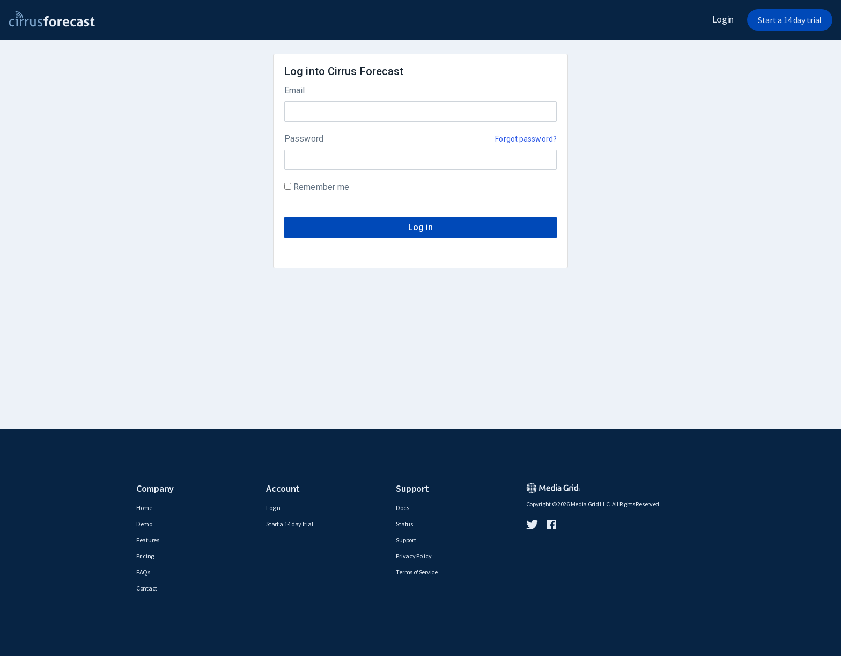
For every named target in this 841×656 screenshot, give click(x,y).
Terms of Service (416, 572)
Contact (146, 588)
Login (723, 19)
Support (406, 540)
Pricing (145, 556)
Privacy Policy (413, 556)
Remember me (321, 187)
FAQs (143, 572)
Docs (402, 508)
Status (404, 524)
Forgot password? (526, 139)
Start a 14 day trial (790, 19)
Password (303, 139)
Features (147, 540)
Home (144, 508)
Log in (420, 227)
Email (294, 90)
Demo (144, 524)
